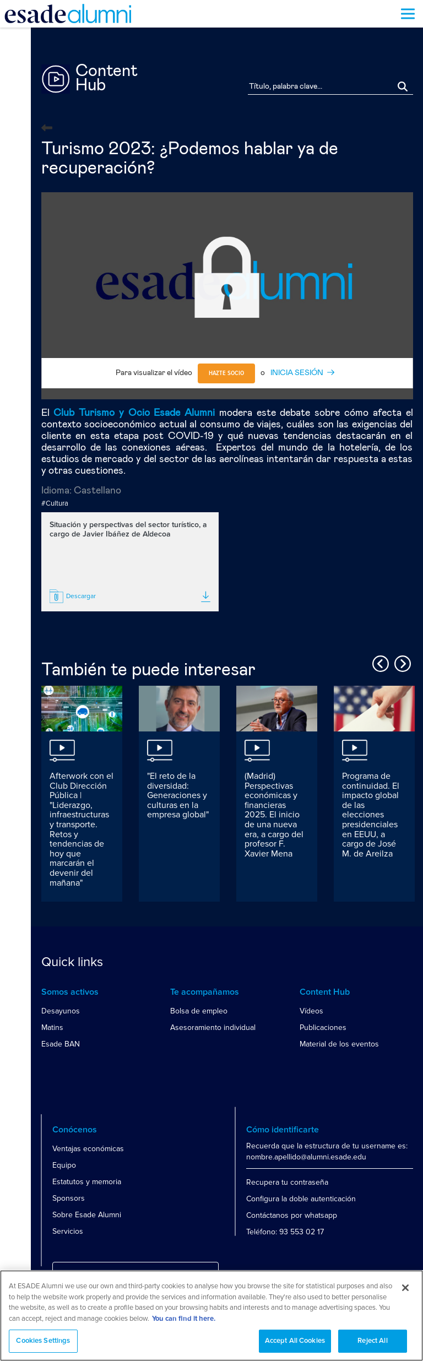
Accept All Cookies (295, 1340)
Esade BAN (60, 1044)
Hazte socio (226, 373)
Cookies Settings (43, 1340)
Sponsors (68, 1198)
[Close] (405, 1288)
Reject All (372, 1340)
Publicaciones (323, 1027)
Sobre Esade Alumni (86, 1214)
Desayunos (60, 1011)
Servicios (67, 1231)
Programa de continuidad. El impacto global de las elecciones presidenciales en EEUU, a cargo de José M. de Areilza (370, 815)
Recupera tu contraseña (287, 1182)
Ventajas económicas (88, 1148)
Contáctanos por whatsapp (291, 1215)
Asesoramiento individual (213, 1027)
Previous (379, 662)
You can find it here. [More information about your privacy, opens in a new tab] (183, 1318)
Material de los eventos (339, 1044)
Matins (52, 1027)
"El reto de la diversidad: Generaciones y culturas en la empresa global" (178, 795)
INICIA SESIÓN (296, 373)
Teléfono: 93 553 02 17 (285, 1232)
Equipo (64, 1165)
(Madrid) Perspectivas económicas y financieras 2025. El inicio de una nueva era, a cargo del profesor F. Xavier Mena (274, 815)
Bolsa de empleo (198, 1011)
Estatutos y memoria (86, 1181)
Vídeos (311, 1011)
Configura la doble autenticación (301, 1198)
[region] (211, 1315)
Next (401, 662)
